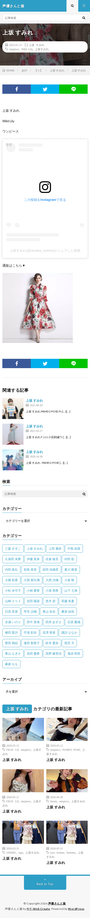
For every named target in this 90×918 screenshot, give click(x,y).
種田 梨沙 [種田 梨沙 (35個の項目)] (11, 632)
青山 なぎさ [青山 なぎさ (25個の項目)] (13, 653)
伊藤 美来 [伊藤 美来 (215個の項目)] (33, 559)
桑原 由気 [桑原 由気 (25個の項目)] (67, 611)
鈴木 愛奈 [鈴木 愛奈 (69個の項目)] (52, 643)
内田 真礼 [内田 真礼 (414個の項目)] (11, 569)
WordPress (76, 909)
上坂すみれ (42, 49)
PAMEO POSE (71, 749)
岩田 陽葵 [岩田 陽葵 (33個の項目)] (33, 601)
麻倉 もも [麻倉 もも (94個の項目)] (11, 664)
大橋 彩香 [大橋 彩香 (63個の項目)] (11, 580)
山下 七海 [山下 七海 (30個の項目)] (70, 590)
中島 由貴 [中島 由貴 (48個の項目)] (73, 548)
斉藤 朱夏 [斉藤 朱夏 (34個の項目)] (67, 601)
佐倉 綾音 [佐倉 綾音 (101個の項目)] (52, 559)
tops (21, 852)
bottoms (71, 852)
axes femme (57, 852)
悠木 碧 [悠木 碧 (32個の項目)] (50, 601)
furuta (53, 801)
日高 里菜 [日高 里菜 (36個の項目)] (11, 611)
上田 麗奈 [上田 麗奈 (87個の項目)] (55, 548)
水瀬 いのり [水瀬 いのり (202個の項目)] (13, 622)
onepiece (14, 49)
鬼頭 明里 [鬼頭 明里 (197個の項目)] (73, 653)
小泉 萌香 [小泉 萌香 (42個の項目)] (52, 590)
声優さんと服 (57, 903)
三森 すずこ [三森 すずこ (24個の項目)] (13, 548)
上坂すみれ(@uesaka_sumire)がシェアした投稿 (45, 250)
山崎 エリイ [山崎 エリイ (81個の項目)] (13, 601)
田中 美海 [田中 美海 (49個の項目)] (33, 622)
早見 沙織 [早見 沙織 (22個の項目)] (30, 611)
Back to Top (45, 884)
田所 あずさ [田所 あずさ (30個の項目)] (54, 622)
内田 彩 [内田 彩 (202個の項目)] (69, 559)
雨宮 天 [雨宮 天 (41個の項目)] (69, 643)
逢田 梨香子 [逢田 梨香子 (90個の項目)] (32, 643)
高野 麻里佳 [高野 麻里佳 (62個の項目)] (54, 653)
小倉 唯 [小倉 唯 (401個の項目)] (69, 580)
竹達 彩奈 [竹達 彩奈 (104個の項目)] (30, 632)
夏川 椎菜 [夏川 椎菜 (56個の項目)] (70, 569)
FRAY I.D (12, 749)
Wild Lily (27, 49)
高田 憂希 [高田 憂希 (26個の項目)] (33, 653)
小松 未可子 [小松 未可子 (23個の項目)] (13, 590)
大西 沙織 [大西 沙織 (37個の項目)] (52, 580)
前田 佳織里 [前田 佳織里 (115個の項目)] (51, 569)
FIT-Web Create (38, 909)
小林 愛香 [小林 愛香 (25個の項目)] (33, 590)
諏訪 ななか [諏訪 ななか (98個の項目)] (69, 632)
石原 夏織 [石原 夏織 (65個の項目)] (73, 622)
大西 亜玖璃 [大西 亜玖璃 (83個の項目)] (32, 580)
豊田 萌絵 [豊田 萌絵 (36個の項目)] (11, 643)
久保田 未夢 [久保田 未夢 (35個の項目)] (13, 559)
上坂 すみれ (36, 44)
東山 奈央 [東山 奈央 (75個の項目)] (49, 611)
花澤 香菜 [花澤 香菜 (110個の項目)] (49, 632)
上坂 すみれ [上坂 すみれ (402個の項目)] (35, 548)
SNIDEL (11, 852)
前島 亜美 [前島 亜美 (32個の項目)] (30, 569)
